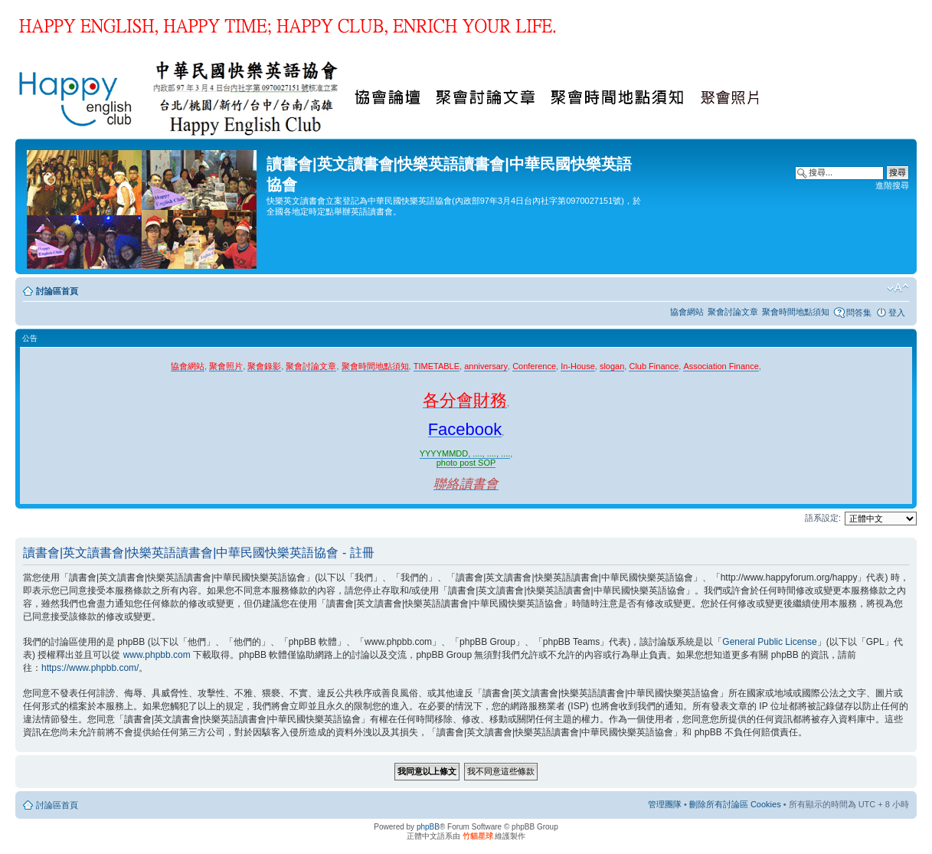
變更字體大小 (898, 288)
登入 (896, 312)
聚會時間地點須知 (795, 311)
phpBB (428, 827)
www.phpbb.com (157, 654)
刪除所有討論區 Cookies (735, 804)
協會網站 (687, 311)
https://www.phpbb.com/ (90, 668)
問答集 (859, 312)
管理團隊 (665, 804)
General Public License (769, 641)
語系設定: (823, 517)
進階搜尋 (892, 185)
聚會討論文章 (733, 311)
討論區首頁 (57, 291)
